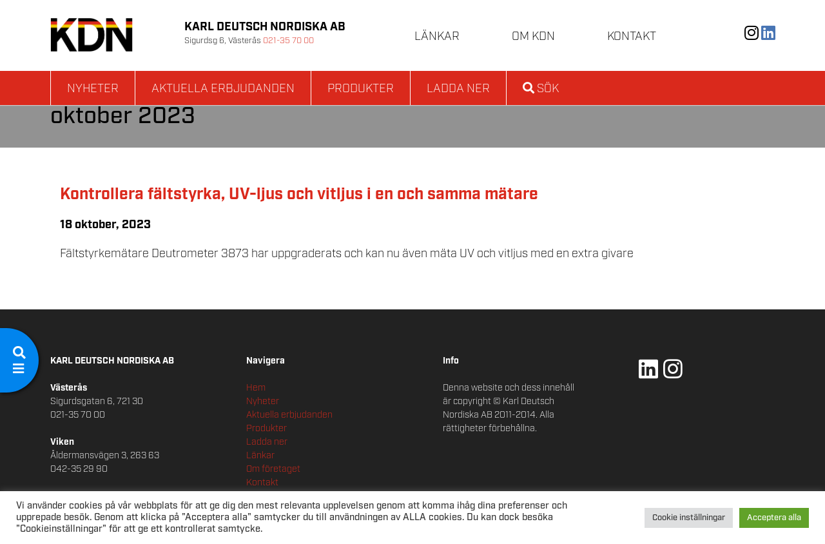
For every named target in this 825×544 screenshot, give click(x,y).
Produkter (360, 89)
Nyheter (93, 89)
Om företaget (273, 469)
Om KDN (533, 36)
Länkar (437, 36)
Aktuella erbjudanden (223, 89)
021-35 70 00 (288, 40)
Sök (541, 89)
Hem (256, 388)
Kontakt (631, 36)
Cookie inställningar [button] (688, 517)
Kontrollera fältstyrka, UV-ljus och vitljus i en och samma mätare (299, 194)
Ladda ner (458, 89)
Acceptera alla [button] (774, 517)
